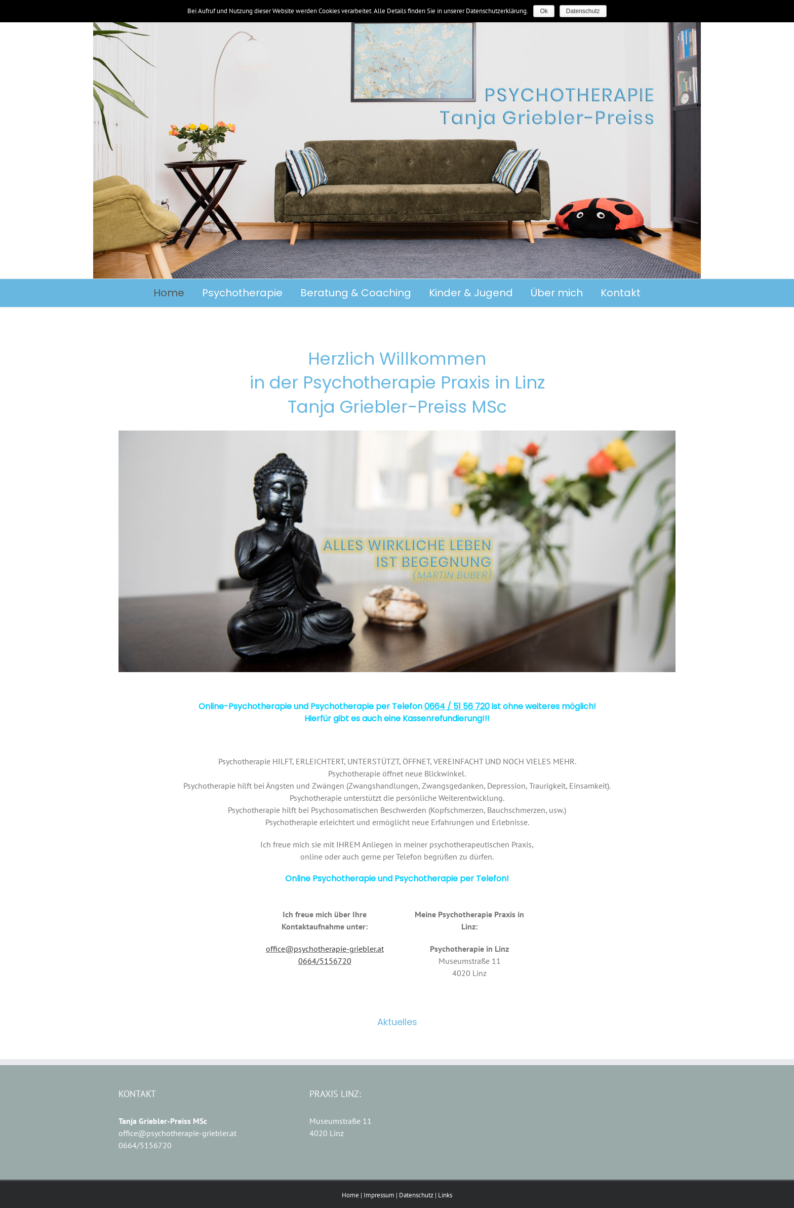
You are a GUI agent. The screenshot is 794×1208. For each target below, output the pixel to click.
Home (350, 1195)
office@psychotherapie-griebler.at (325, 949)
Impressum (379, 1195)
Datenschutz (416, 1195)
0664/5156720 (324, 961)
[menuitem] (177, 293)
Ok (543, 11)
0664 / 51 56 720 (457, 706)
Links (445, 1195)
